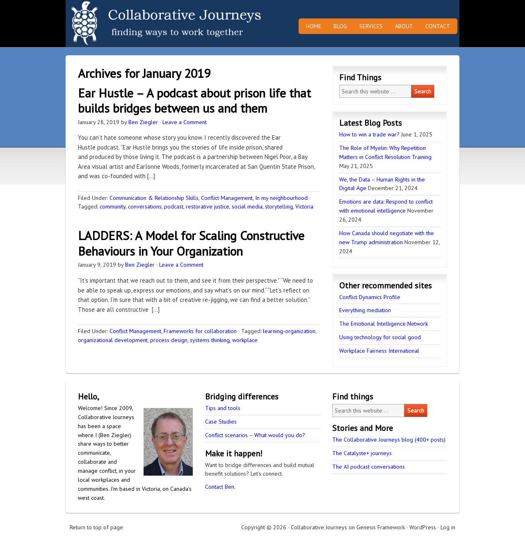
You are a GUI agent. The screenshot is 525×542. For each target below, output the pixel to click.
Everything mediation (365, 310)
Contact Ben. (220, 486)
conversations (145, 206)
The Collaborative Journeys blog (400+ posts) (388, 439)
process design (168, 340)
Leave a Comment (184, 122)
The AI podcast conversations (368, 466)
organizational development (113, 340)
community (113, 206)
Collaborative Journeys (137, 23)
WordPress (422, 527)
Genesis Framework (380, 527)
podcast (173, 206)
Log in (448, 527)
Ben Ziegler (143, 122)
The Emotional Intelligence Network (383, 323)
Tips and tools (222, 408)
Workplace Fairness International (379, 350)
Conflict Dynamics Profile (369, 297)
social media (247, 206)
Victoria (304, 206)
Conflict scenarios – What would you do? (255, 435)
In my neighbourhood (281, 198)
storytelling (279, 206)
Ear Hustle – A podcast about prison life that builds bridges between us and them (194, 100)
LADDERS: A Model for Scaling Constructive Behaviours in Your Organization (191, 243)
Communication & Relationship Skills (154, 198)
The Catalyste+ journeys (362, 453)
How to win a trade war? (369, 134)
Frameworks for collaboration (200, 331)
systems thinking (210, 340)
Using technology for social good (380, 337)
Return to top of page (96, 527)
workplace (245, 340)
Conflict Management (227, 198)
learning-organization (289, 331)
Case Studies (221, 421)
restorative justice (207, 206)
